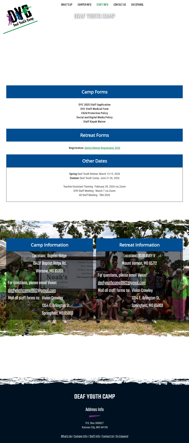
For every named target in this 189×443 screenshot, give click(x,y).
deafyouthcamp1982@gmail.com (32, 290)
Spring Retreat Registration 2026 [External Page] (102, 148)
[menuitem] (67, 4)
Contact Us (108, 436)
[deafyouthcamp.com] (20, 18)
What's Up (66, 436)
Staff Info (94, 436)
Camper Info (81, 436)
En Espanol (122, 436)
